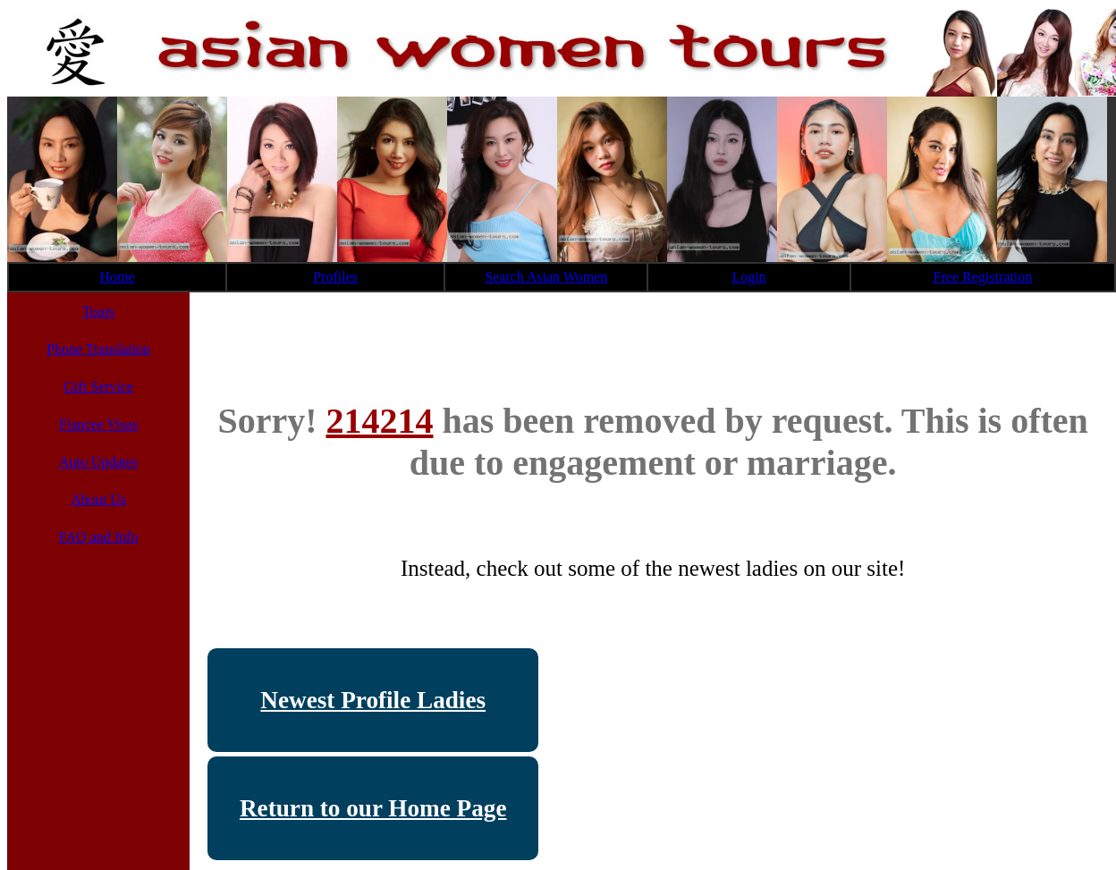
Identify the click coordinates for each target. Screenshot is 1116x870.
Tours (98, 311)
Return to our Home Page (373, 808)
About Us (98, 499)
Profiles (335, 276)
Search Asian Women (546, 276)
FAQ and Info (99, 537)
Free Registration (983, 276)
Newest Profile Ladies (373, 700)
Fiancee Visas (98, 424)
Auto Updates (98, 461)
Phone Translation (98, 349)
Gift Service (98, 386)
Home (117, 276)
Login (748, 276)
